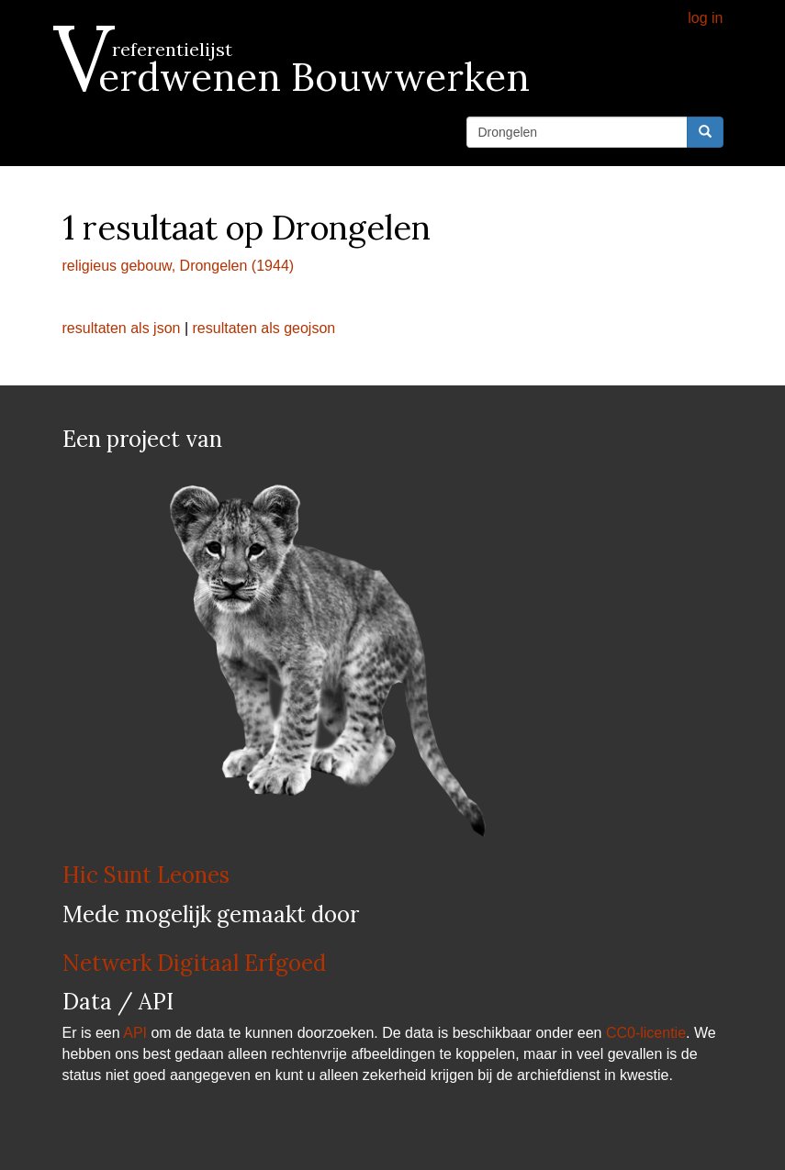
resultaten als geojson (264, 328)
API (135, 1033)
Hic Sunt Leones (146, 875)
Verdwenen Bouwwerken (296, 77)
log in (705, 18)
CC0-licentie (646, 1033)
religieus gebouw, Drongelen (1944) (178, 265)
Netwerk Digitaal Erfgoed (194, 963)
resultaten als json (121, 328)
